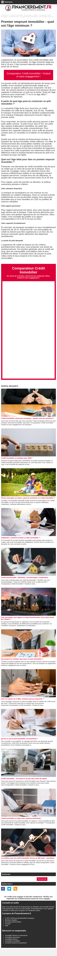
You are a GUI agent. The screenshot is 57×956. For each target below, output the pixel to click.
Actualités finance (11, 946)
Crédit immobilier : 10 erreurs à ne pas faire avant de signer (24, 786)
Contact (8, 931)
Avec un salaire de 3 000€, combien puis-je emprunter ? (22, 706)
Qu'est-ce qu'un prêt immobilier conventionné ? (19, 746)
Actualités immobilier (12, 948)
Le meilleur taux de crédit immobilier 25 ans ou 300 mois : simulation (27, 865)
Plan (6, 933)
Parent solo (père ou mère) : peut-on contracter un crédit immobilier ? (28, 505)
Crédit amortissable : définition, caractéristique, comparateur (24, 584)
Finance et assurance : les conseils (20, 15)
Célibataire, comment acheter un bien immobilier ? (20, 545)
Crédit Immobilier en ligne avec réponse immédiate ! (21, 825)
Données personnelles (13, 929)
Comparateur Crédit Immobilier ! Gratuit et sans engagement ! (28, 75)
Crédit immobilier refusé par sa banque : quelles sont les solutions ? (27, 425)
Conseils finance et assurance (16, 950)
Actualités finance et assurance (16, 942)
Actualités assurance (12, 944)
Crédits (35, 15)
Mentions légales (11, 927)
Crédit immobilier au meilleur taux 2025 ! (16, 465)
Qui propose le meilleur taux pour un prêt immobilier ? (22, 666)
